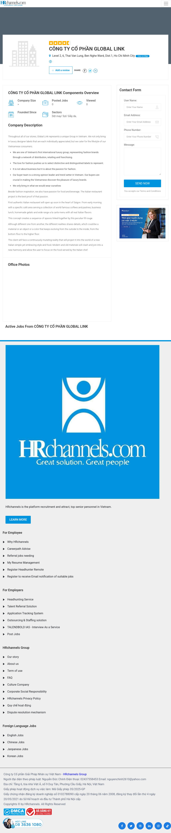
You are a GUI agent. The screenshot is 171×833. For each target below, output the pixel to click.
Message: (129, 144)
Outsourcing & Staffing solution (27, 620)
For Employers (13, 590)
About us (13, 664)
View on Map (142, 56)
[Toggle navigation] (166, 3)
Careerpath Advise (18, 548)
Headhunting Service (20, 599)
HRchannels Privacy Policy (24, 698)
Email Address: (132, 115)
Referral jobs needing (20, 555)
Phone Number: (132, 130)
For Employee (12, 532)
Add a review (61, 70)
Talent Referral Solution (22, 606)
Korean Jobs (15, 756)
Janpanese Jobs (17, 749)
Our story (13, 657)
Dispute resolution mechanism (26, 712)
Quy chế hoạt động (19, 705)
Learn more (18, 519)
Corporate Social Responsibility (27, 691)
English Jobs (15, 735)
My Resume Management (23, 562)
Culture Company (18, 684)
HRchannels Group (16, 648)
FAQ (9, 677)
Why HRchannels (18, 542)
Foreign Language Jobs (19, 726)
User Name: (130, 100)
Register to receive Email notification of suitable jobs (40, 576)
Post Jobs (13, 634)
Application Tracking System (25, 613)
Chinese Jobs (15, 742)
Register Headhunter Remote (25, 569)
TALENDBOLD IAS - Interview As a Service (33, 627)
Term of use (14, 670)
